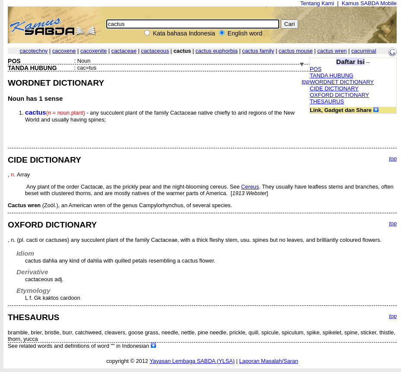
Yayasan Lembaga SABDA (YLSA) (192, 361)
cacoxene (64, 51)
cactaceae (124, 51)
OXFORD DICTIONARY (339, 95)
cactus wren (332, 51)
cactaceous (155, 51)
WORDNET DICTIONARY (342, 82)
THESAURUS (327, 101)
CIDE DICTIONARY (334, 88)
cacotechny (34, 51)
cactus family (258, 51)
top (305, 81)
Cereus (250, 186)
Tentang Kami (317, 3)
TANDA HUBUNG (331, 75)
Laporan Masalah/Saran (268, 361)
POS (315, 69)
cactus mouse (296, 51)
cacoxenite (93, 51)
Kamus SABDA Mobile (369, 3)
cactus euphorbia (216, 51)
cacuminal (363, 51)
